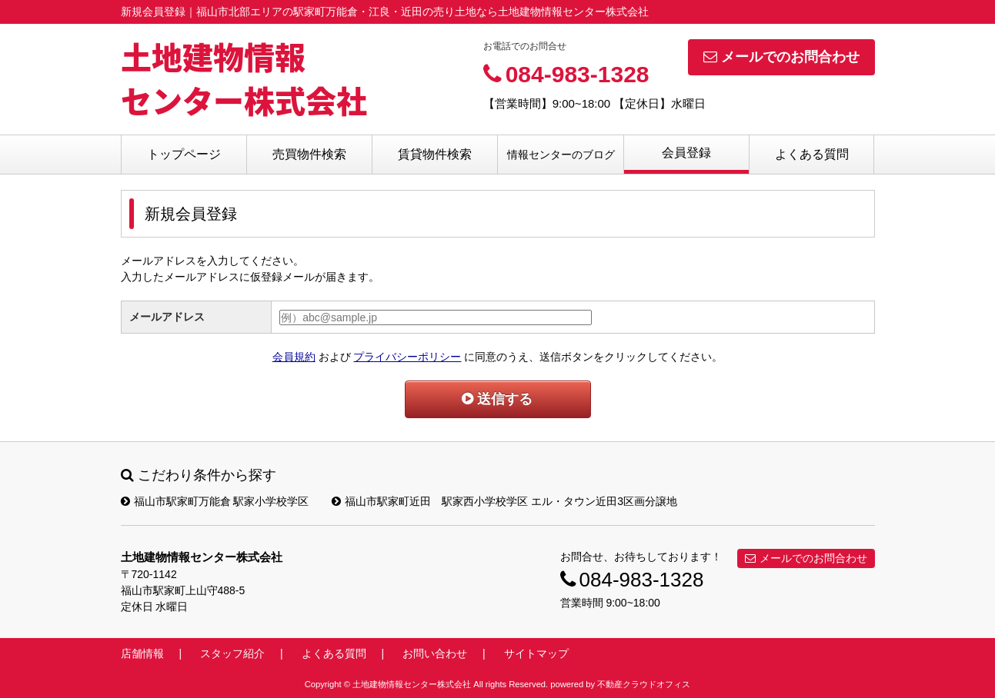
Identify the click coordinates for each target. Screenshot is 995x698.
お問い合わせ (434, 653)
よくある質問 (812, 154)
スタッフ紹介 (232, 653)
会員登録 (686, 152)
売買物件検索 (309, 154)
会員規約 (294, 357)
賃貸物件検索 (435, 154)
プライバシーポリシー (407, 357)
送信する (497, 399)
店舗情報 (142, 653)
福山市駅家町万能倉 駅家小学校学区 (215, 501)
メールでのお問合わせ (781, 57)
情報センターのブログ (561, 154)
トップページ (184, 154)
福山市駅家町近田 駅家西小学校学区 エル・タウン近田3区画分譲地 (504, 501)
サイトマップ (536, 653)
